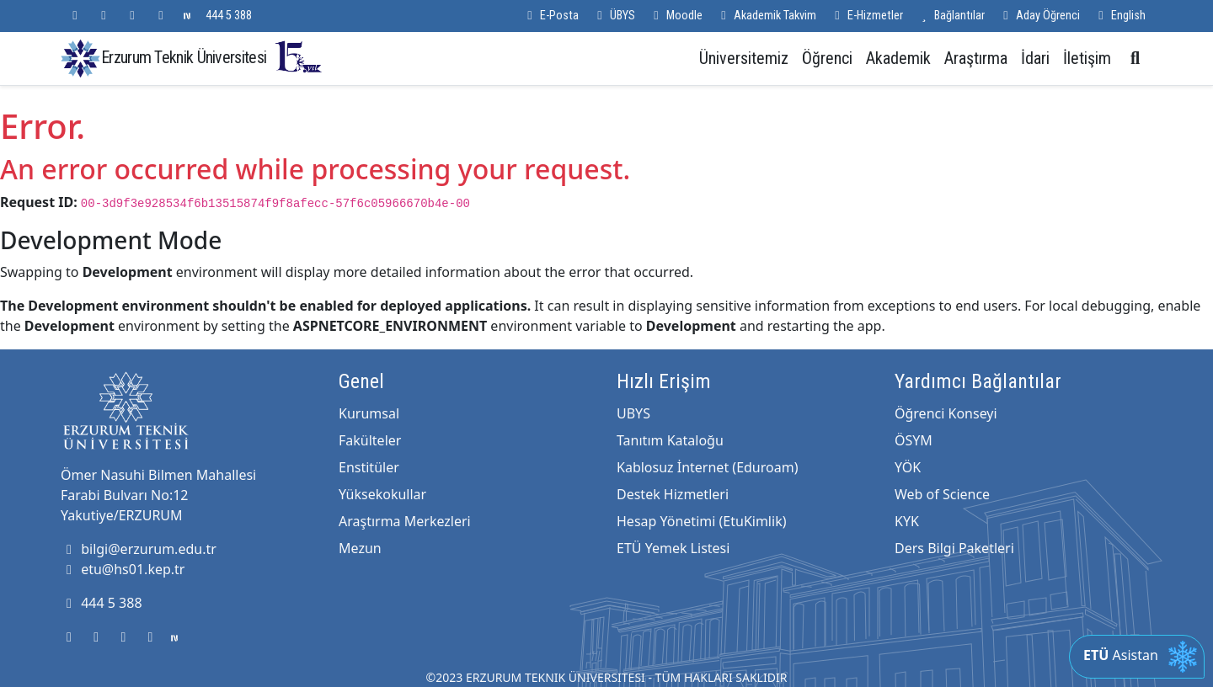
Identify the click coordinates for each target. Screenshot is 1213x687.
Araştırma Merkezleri (405, 521)
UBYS (633, 413)
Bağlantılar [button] (950, 15)
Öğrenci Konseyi (946, 413)
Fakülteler (370, 440)
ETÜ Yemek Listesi (673, 548)
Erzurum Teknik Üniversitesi (212, 57)
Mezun (360, 548)
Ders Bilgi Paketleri (954, 548)
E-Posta (550, 15)
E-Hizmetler (866, 15)
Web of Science (942, 494)
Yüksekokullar (382, 494)
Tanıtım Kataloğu (670, 440)
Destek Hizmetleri (673, 494)
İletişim (1087, 58)
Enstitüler (369, 467)
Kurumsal (369, 413)
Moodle (676, 15)
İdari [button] (1035, 58)
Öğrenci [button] (827, 58)
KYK (907, 521)
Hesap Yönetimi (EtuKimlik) (701, 521)
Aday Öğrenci (1039, 15)
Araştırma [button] (975, 58)
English (1119, 15)
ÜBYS (613, 15)
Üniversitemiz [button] (743, 58)
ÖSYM (913, 440)
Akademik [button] (898, 58)
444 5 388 (229, 15)
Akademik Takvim (766, 15)
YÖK (908, 467)
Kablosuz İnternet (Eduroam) (707, 467)
